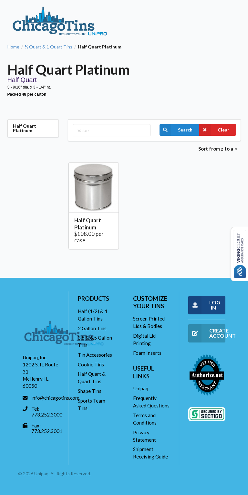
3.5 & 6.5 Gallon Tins (95, 341)
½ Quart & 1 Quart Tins (48, 47)
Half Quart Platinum (87, 224)
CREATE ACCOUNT (206, 333)
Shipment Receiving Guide (150, 452)
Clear (214, 130)
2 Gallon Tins (92, 328)
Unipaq (140, 388)
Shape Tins (89, 391)
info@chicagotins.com (55, 398)
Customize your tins (150, 302)
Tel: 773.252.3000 (46, 411)
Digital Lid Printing (144, 339)
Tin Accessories (95, 355)
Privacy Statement (144, 436)
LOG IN (204, 305)
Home (13, 47)
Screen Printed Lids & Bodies (149, 322)
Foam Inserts (147, 353)
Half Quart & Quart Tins (92, 377)
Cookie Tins (91, 364)
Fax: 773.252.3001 (46, 428)
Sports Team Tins (91, 404)
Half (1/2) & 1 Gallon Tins (93, 314)
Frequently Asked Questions (151, 401)
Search (176, 130)
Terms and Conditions (145, 419)
